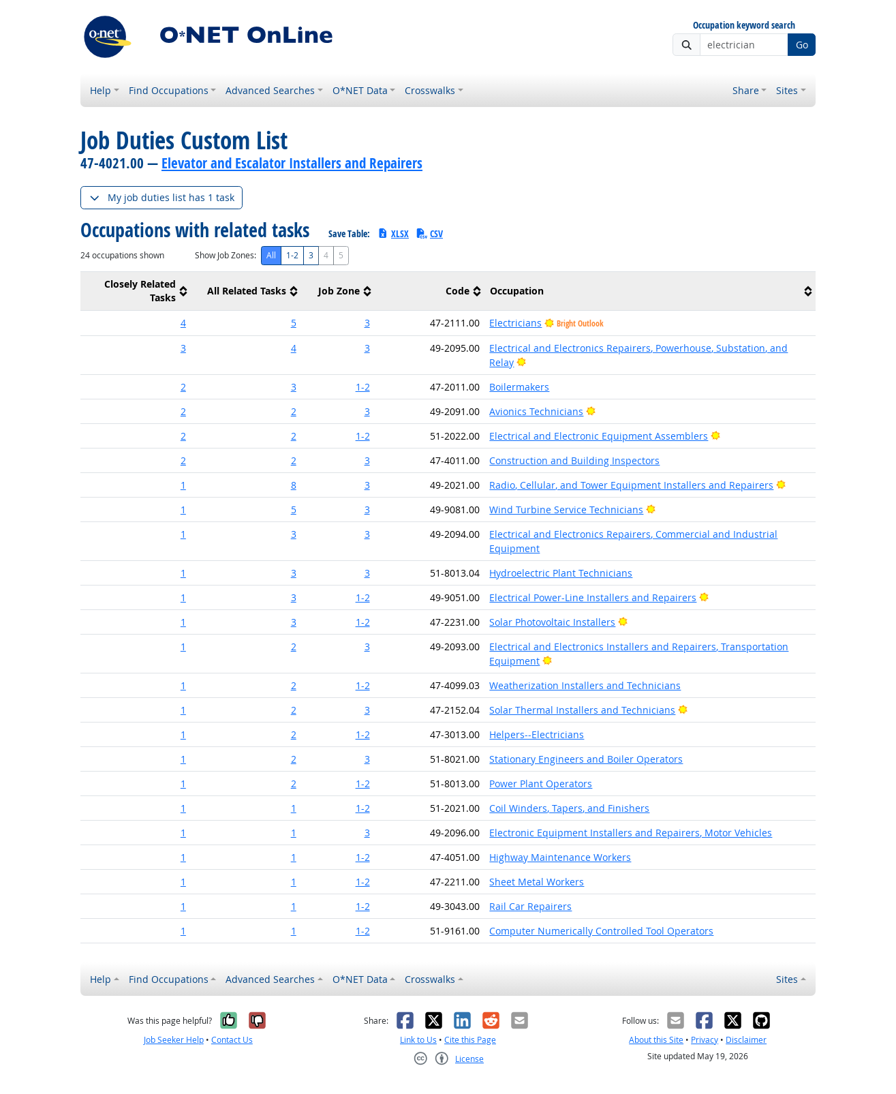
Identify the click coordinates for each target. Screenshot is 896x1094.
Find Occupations (168, 90)
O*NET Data (360, 90)
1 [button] (183, 484)
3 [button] (367, 322)
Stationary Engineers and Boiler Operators (586, 759)
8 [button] (293, 484)
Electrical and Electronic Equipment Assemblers (598, 435)
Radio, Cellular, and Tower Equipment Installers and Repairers (631, 484)
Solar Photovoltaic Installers (552, 622)
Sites (787, 90)
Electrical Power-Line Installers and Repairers (592, 597)
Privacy (704, 1040)
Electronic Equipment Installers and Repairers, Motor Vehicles (630, 832)
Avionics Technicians (536, 411)
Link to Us (418, 1040)
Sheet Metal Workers (536, 881)
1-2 (292, 255)
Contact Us (232, 1040)
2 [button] (183, 386)
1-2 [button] (363, 386)
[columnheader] (135, 291)
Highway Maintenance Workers (560, 857)
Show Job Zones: (225, 255)
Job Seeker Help (174, 1040)
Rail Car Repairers (530, 906)
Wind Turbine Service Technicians (566, 509)
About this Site (656, 1040)
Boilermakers (519, 386)
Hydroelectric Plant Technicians (560, 572)
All (271, 255)
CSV (429, 233)
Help (100, 90)
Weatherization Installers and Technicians (585, 685)
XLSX (393, 233)
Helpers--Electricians (536, 734)
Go (802, 44)
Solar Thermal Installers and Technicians (582, 709)
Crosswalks (430, 90)
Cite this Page (470, 1040)
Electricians (515, 322)
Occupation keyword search (744, 25)
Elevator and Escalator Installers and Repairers (291, 162)
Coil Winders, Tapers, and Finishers (569, 808)
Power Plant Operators (540, 783)
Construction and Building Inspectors (574, 460)
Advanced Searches (270, 90)
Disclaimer (746, 1040)
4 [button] (183, 322)
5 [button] (293, 322)
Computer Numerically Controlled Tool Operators (601, 930)
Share (745, 90)
